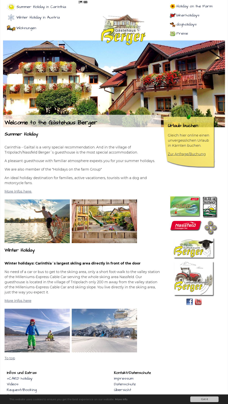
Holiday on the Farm (194, 6)
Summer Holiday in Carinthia (41, 6)
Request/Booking (22, 389)
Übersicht (122, 389)
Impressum (123, 378)
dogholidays (186, 24)
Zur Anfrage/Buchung (187, 154)
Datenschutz (125, 384)
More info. (121, 399)
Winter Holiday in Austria (38, 17)
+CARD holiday (19, 378)
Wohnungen (26, 28)
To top (10, 358)
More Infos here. (18, 191)
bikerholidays (188, 15)
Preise (182, 33)
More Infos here (18, 301)
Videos (12, 384)
